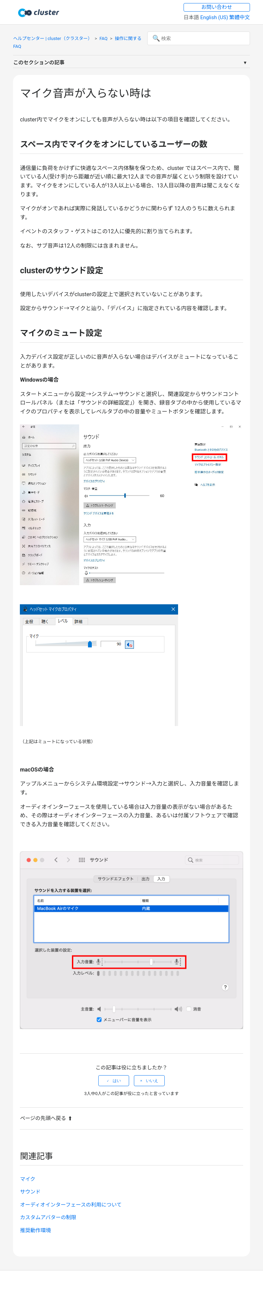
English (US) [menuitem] (214, 17)
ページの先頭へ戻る (46, 1118)
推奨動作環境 (35, 1230)
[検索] (198, 38)
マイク (27, 1179)
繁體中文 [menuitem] (239, 17)
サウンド (30, 1192)
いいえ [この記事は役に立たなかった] (152, 1080)
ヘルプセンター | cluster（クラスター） (52, 38)
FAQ (103, 38)
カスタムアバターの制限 (48, 1217)
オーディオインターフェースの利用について (71, 1205)
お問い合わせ (216, 7)
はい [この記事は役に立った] (117, 1080)
